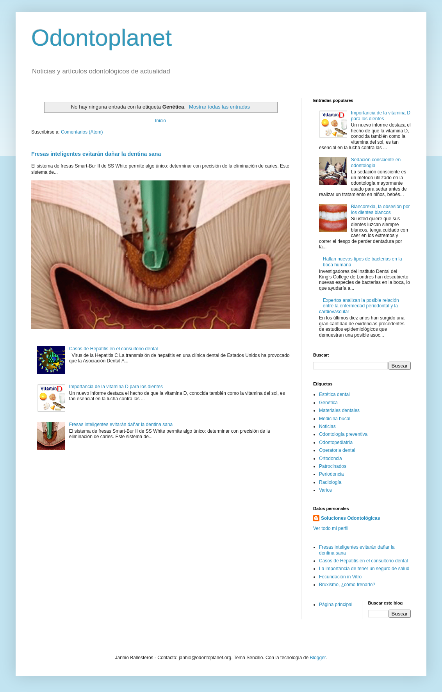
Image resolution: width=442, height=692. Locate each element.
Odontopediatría (336, 442)
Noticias (327, 426)
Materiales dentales (339, 410)
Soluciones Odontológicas (350, 518)
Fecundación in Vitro (340, 577)
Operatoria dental (337, 450)
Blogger (318, 657)
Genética (328, 402)
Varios (325, 490)
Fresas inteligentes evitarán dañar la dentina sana (96, 154)
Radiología (330, 482)
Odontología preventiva (343, 434)
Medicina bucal (334, 418)
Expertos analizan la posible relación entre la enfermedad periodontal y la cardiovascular (359, 306)
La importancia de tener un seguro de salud (364, 568)
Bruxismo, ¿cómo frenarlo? (347, 584)
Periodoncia (331, 474)
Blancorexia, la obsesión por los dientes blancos (380, 209)
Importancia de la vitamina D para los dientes (116, 386)
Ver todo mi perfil (330, 528)
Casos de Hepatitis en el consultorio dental (113, 348)
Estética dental (334, 394)
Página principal (335, 604)
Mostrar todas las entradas (219, 107)
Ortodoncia (330, 458)
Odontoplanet (101, 38)
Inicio (160, 120)
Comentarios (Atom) (82, 132)
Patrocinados (332, 466)
